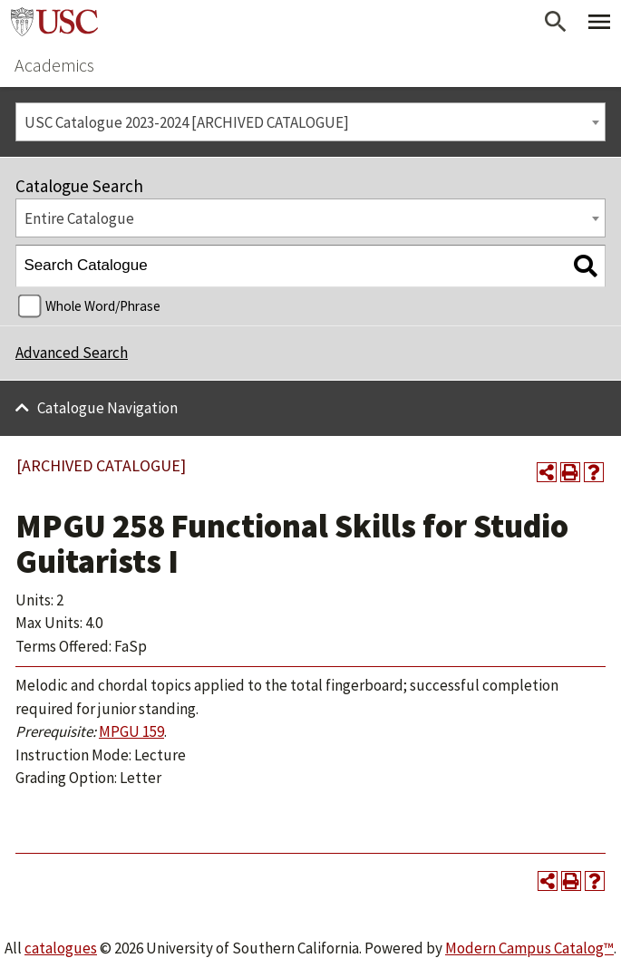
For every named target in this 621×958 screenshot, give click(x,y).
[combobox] (310, 121)
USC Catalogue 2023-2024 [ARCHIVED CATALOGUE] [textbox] (186, 122)
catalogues (60, 948)
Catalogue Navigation (107, 408)
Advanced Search (71, 353)
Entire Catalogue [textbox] (79, 218)
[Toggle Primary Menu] (599, 22)
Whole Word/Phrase (102, 305)
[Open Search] (555, 22)
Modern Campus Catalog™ (529, 948)
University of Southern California (54, 21)
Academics (54, 64)
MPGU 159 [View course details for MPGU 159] (131, 731)
